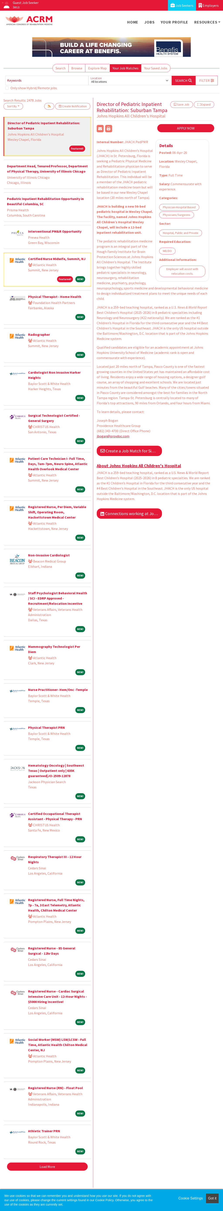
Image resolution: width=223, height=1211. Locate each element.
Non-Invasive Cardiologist (49, 555)
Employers (209, 5)
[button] (207, 80)
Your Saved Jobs (155, 68)
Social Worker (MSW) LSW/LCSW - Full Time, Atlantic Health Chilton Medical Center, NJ (57, 1044)
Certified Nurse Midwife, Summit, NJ (57, 259)
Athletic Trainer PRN (44, 1131)
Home (132, 22)
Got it (212, 1198)
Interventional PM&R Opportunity (54, 231)
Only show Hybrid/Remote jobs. (33, 88)
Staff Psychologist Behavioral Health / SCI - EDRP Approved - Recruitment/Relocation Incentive (57, 598)
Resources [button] (205, 22)
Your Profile (174, 22)
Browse (76, 68)
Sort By (12, 106)
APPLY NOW (186, 128)
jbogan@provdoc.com (113, 436)
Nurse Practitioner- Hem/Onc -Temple (58, 689)
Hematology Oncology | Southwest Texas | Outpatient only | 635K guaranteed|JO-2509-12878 (56, 770)
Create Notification (73, 106)
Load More (47, 1166)
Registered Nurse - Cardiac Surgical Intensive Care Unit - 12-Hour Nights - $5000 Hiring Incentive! (57, 996)
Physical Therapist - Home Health (54, 296)
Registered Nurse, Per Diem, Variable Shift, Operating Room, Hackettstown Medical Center (57, 512)
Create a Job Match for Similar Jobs (131, 450)
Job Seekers (182, 5)
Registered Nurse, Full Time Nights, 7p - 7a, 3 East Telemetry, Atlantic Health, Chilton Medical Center (56, 905)
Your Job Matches (126, 68)
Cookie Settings (190, 1198)
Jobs (149, 22)
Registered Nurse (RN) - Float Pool (55, 1088)
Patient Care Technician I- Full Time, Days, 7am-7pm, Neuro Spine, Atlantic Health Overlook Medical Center (58, 463)
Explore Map (97, 68)
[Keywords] (46, 80)
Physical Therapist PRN (46, 727)
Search (61, 68)
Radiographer (39, 334)
